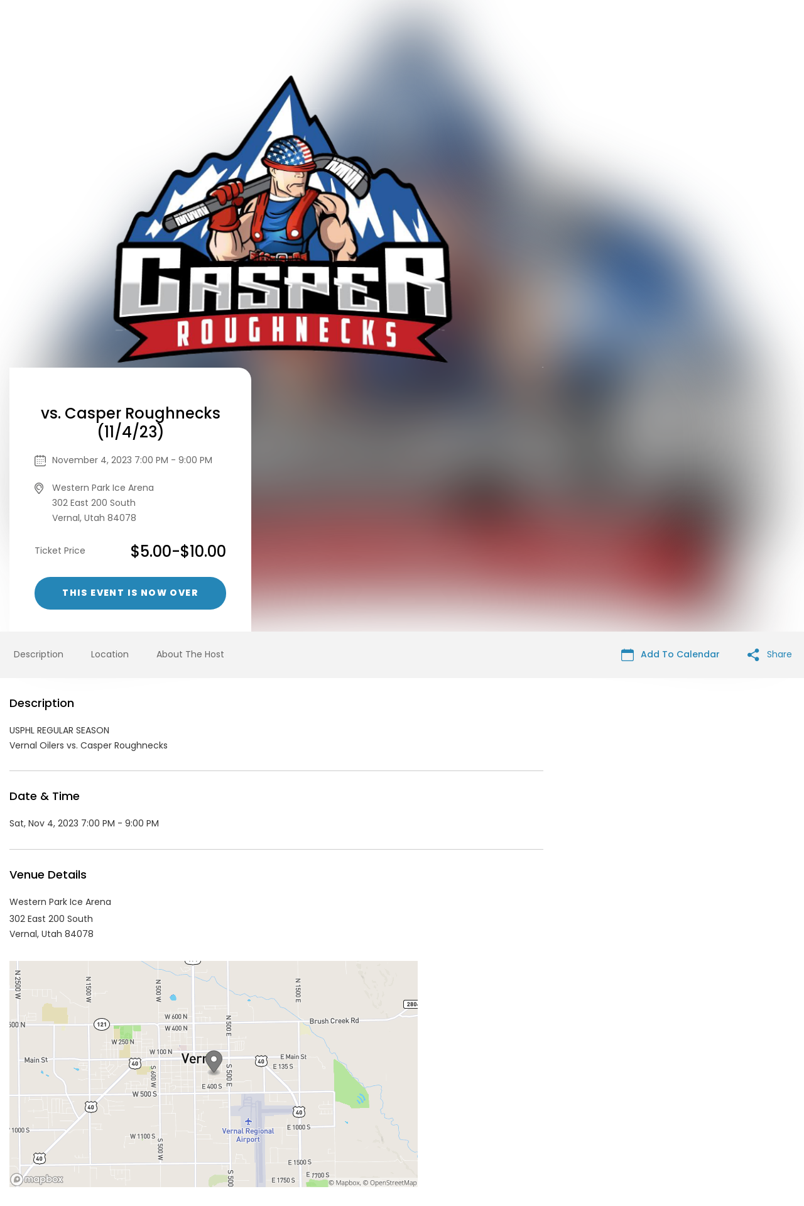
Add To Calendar (670, 390)
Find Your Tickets (541, 1110)
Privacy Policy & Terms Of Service (418, 1110)
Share (769, 390)
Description (38, 390)
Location (110, 390)
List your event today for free (480, 1094)
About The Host (190, 390)
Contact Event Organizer (279, 1110)
